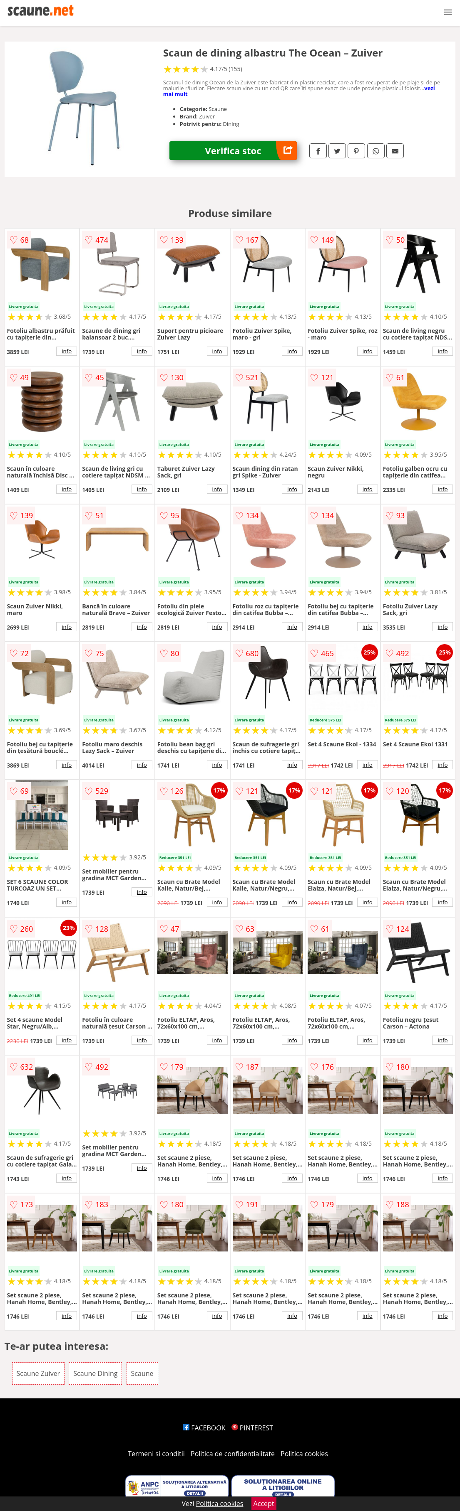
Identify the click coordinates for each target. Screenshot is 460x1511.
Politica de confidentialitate (233, 1453)
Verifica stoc (251, 150)
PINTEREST (252, 1427)
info (67, 351)
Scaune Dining (95, 1373)
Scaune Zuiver (38, 1373)
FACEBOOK (204, 1427)
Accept (264, 1503)
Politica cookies (304, 1453)
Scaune (142, 1373)
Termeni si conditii (156, 1453)
